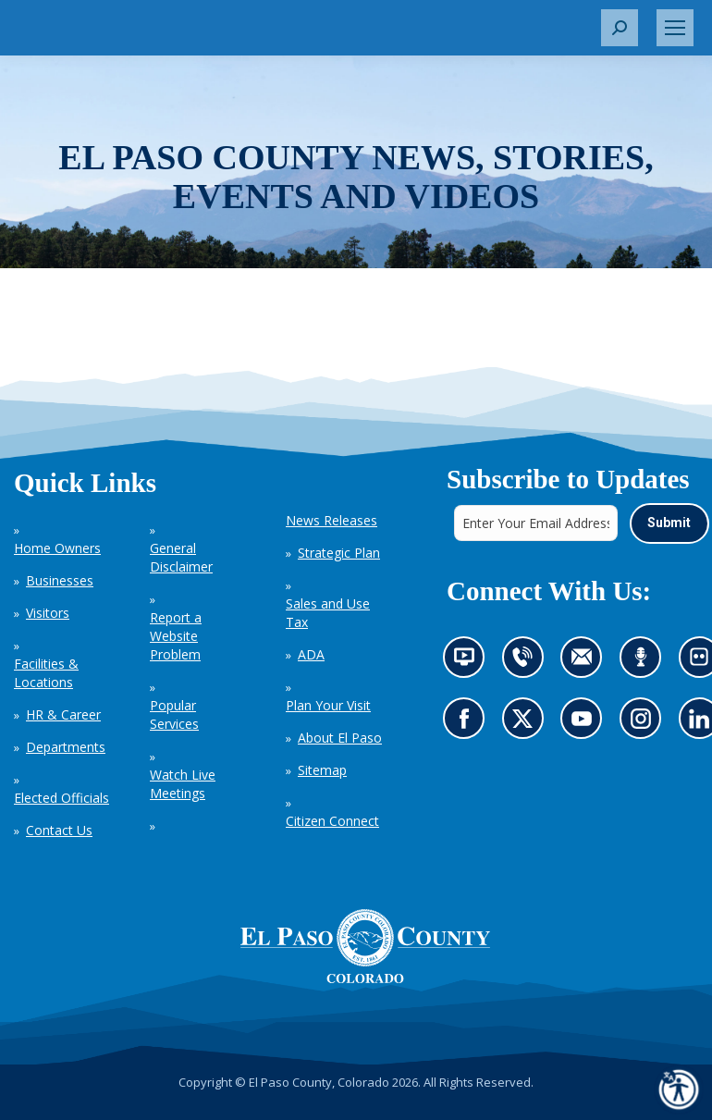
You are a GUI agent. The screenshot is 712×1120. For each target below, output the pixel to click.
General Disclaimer (181, 557)
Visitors (47, 613)
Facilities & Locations (46, 673)
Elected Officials (61, 797)
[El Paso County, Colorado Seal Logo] (365, 946)
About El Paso (340, 737)
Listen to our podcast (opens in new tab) (645, 661)
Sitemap (322, 770)
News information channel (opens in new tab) (469, 661)
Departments (65, 747)
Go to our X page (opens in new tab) (527, 723)
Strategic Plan (339, 552)
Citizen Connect (332, 821)
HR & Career (63, 714)
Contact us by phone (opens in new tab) (527, 661)
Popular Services (174, 714)
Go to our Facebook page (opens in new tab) (468, 723)
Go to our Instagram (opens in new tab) (646, 723)
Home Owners (57, 548)
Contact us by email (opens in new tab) (587, 661)
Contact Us (59, 830)
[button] (619, 27)
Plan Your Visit (328, 705)
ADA (311, 654)
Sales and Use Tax (328, 613)
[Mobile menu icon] (675, 27)
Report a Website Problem (176, 636)
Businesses (59, 580)
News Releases (331, 520)
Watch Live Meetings (182, 784)
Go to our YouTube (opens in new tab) (586, 723)
